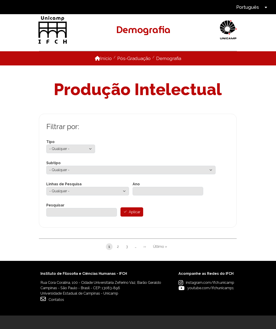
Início (106, 72)
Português (247, 7)
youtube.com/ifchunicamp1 (210, 301)
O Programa (54, 57)
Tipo (50, 155)
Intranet (138, 7)
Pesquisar (55, 219)
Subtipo (53, 176)
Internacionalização (217, 57)
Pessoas (84, 57)
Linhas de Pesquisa (64, 197)
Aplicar (134, 226)
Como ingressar (118, 57)
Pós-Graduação (134, 72)
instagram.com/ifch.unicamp (210, 296)
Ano (136, 197)
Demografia (168, 72)
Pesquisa (178, 57)
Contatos (52, 312)
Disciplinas (153, 57)
